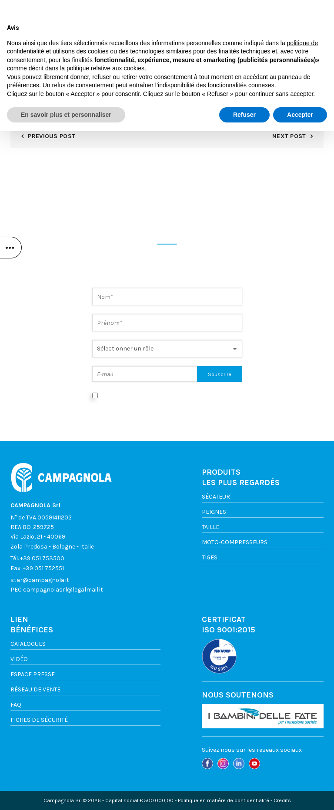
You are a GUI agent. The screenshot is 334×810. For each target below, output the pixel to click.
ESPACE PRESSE (32, 674)
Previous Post (51, 136)
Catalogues (28, 644)
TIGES (209, 557)
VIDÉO (19, 659)
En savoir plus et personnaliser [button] (66, 793)
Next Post (289, 136)
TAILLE (210, 527)
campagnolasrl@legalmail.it (63, 589)
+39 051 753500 (42, 558)
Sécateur (216, 496)
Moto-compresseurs (234, 542)
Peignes (214, 512)
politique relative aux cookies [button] (105, 747)
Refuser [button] (244, 793)
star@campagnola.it (39, 580)
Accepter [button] (300, 793)
